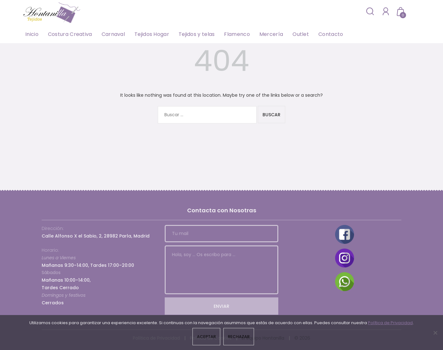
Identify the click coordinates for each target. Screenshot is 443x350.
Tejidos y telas (197, 34)
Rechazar (239, 337)
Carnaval (113, 34)
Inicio (31, 34)
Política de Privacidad (390, 323)
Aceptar (206, 337)
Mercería (271, 34)
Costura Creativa (70, 34)
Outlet (300, 34)
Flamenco (237, 34)
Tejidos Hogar (151, 34)
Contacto (330, 34)
